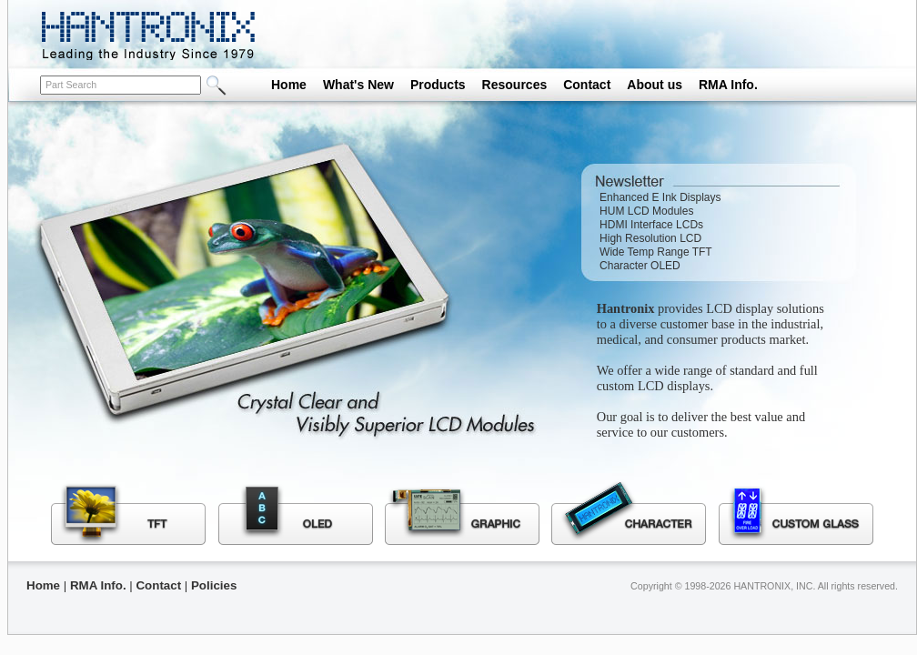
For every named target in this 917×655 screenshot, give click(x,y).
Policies (214, 585)
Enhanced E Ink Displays (660, 197)
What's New (358, 84)
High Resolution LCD (650, 238)
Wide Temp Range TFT (656, 252)
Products (438, 84)
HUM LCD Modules (646, 211)
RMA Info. (728, 84)
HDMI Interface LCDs (651, 224)
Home (289, 84)
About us (654, 84)
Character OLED (640, 265)
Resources (515, 84)
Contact (586, 84)
